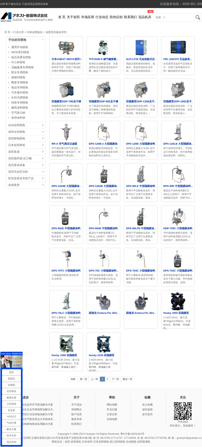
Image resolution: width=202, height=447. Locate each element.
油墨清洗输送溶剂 (56, 32)
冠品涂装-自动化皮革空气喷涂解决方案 (30, 404)
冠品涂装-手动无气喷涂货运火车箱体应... (31, 419)
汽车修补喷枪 (19, 92)
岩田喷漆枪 (143, 441)
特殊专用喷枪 (19, 102)
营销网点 (76, 409)
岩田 (198, 17)
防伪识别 (116, 17)
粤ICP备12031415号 (132, 433)
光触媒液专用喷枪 (22, 67)
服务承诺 (76, 419)
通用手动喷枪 (19, 47)
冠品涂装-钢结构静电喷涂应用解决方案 (30, 423)
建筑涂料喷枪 (19, 107)
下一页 (115, 379)
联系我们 (130, 17)
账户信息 (76, 414)
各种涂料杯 (18, 117)
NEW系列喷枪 (20, 52)
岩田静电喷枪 (16, 138)
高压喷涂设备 (16, 165)
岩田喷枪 (76, 441)
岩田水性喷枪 (16, 131)
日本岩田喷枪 (101, 441)
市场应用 (87, 17)
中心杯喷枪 (18, 62)
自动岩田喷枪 (16, 125)
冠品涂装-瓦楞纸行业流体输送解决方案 (30, 414)
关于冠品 (76, 404)
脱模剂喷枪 (18, 77)
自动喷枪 (131, 441)
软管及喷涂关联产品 (21, 178)
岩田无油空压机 (18, 171)
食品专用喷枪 (19, 87)
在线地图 (112, 419)
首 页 (61, 17)
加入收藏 (147, 404)
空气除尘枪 (18, 112)
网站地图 (112, 404)
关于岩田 (73, 17)
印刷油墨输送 (34, 32)
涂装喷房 (14, 185)
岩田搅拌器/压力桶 (20, 158)
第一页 (83, 379)
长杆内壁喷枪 (19, 97)
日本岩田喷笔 (16, 145)
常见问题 (112, 409)
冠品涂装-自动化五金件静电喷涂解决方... (31, 409)
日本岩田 (87, 441)
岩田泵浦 (14, 151)
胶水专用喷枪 (19, 72)
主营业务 (112, 414)
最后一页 (127, 379)
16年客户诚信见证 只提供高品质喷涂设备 (24, 3)
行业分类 (18, 32)
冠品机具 (144, 17)
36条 (73, 379)
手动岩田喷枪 (17, 39)
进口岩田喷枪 (117, 441)
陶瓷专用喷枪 (19, 82)
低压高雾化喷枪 (21, 57)
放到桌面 (147, 409)
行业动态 (101, 17)
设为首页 (147, 414)
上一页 (94, 379)
